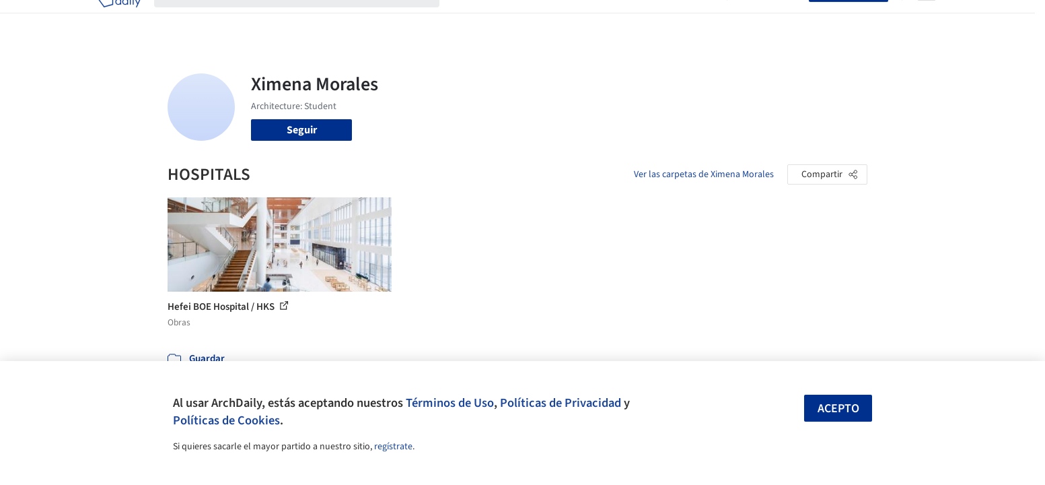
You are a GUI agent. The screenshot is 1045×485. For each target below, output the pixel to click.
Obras (466, 18)
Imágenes (513, 18)
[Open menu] (926, 19)
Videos (697, 18)
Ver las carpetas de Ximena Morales (704, 174)
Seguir (302, 130)
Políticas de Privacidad (560, 403)
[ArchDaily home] (119, 18)
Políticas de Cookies (226, 420)
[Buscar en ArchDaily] (307, 19)
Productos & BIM (584, 18)
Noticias (653, 18)
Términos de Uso (450, 403)
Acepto (838, 408)
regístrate (393, 446)
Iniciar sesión (771, 18)
